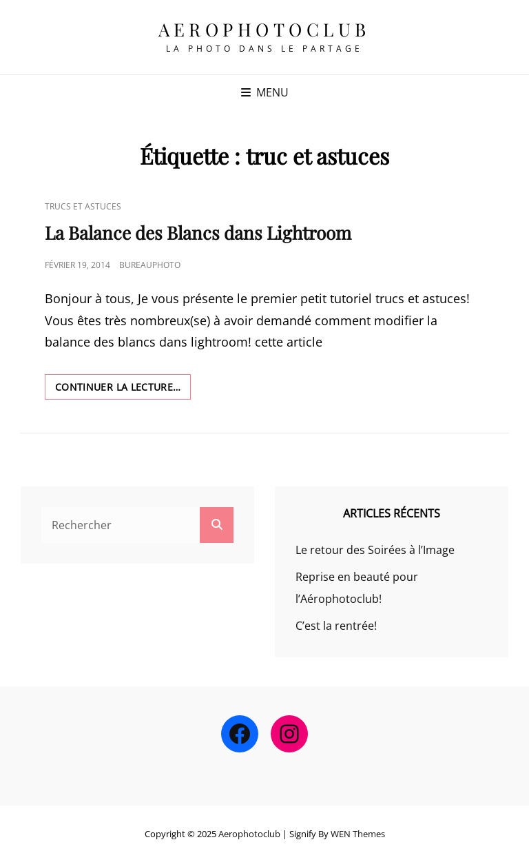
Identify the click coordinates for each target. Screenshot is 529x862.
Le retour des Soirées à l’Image (375, 549)
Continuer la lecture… (123, 389)
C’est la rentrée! (336, 625)
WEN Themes (358, 834)
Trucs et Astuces (83, 206)
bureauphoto (149, 265)
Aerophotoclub (264, 29)
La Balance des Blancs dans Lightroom (198, 232)
